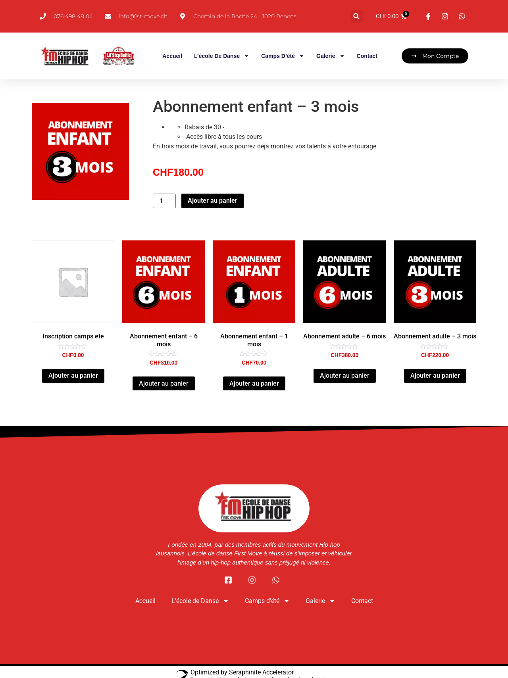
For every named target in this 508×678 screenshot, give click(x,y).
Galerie (330, 56)
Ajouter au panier (212, 201)
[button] (356, 16)
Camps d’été (282, 56)
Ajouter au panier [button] (73, 376)
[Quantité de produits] (164, 201)
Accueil (172, 56)
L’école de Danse (221, 56)
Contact (367, 56)
